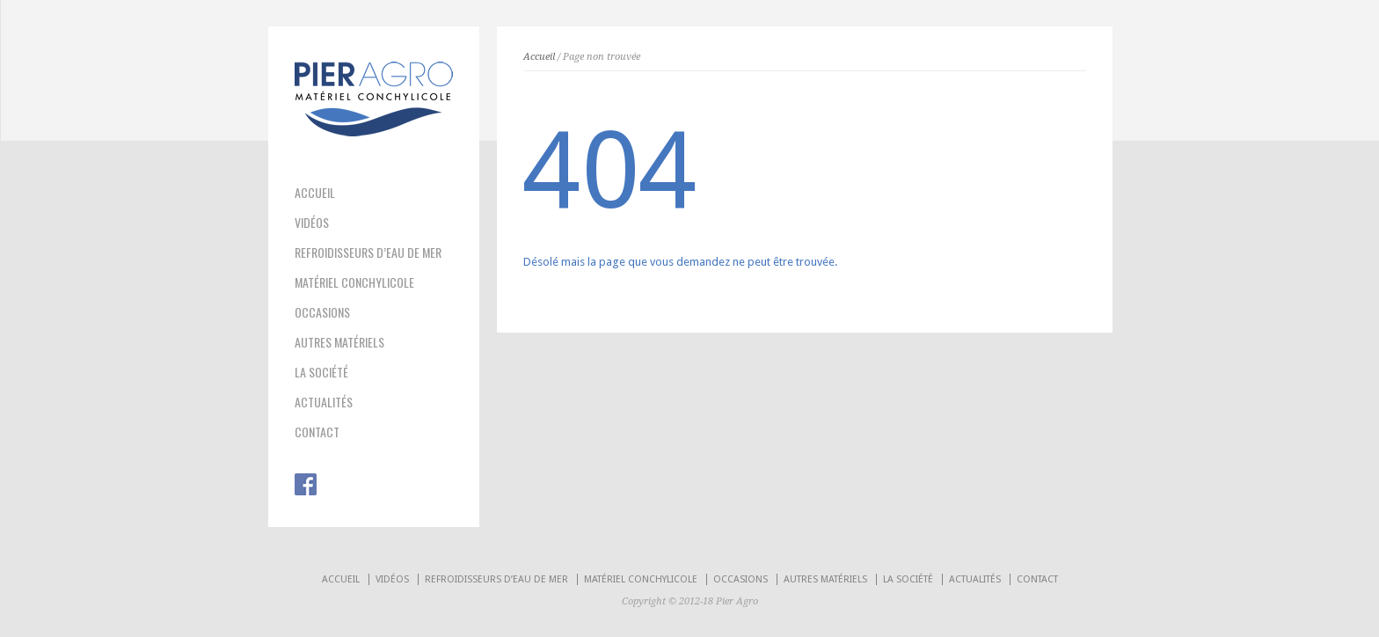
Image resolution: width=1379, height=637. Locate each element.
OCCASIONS (322, 312)
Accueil (539, 56)
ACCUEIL (315, 193)
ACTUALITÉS (324, 402)
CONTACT (317, 432)
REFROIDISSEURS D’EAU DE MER (368, 252)
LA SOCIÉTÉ (321, 372)
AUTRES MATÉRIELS (339, 342)
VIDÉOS (312, 222)
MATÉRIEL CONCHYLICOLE (354, 282)
